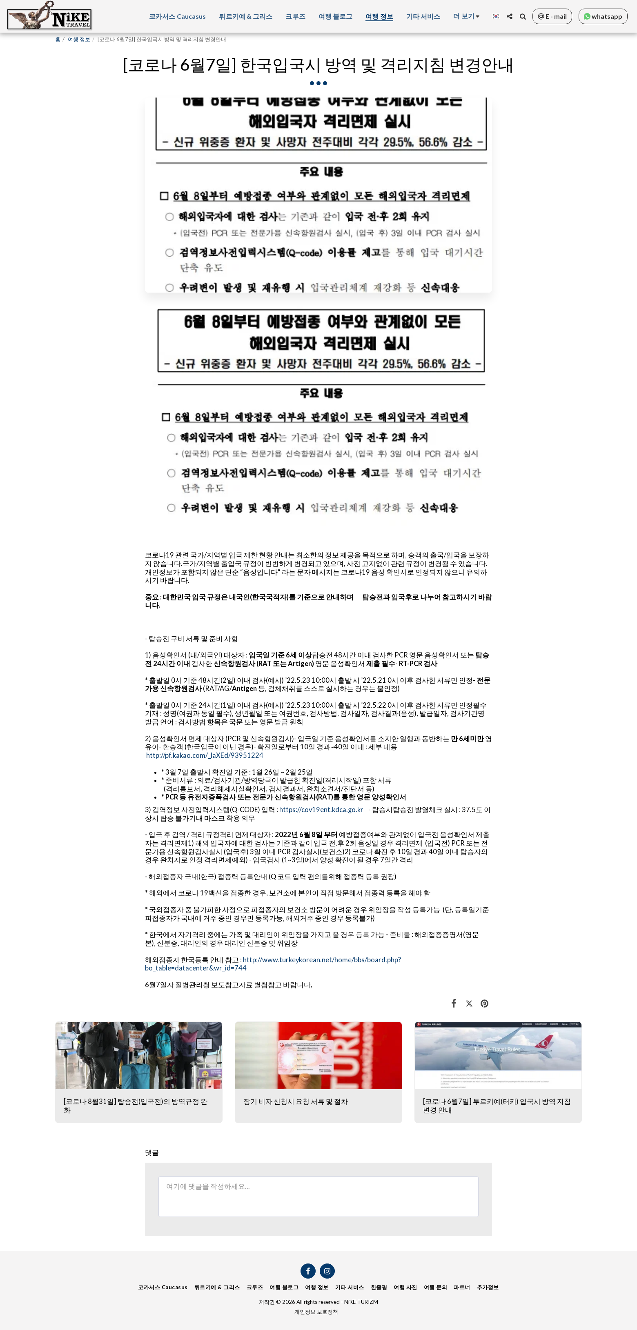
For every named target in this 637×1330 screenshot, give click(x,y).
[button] (509, 16)
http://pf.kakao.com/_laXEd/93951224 (204, 755)
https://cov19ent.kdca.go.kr (321, 810)
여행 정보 (79, 39)
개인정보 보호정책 (316, 1311)
